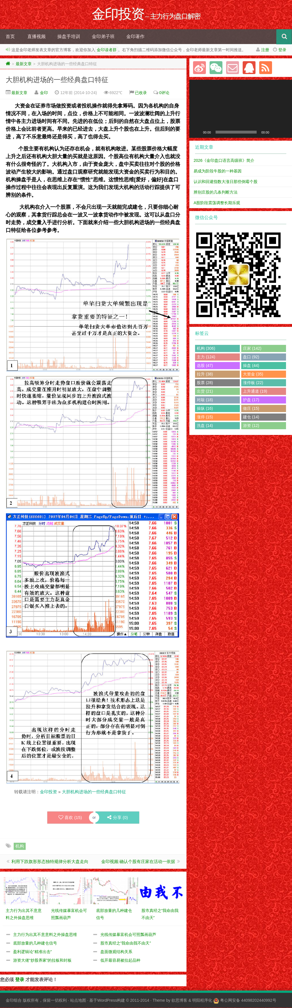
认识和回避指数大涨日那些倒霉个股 (225, 182)
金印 (44, 93)
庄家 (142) (252, 348)
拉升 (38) (205, 374)
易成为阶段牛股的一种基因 (218, 171)
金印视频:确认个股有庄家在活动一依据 (138, 861)
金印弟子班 (103, 36)
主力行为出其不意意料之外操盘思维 (45, 935)
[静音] (275, 132)
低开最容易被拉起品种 (120, 960)
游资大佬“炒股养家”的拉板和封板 (42, 960)
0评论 (164, 93)
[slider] (236, 132)
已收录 (141, 93)
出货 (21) (205, 391)
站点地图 (78, 1000)
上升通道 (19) (255, 391)
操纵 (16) (205, 408)
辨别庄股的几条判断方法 (216, 192)
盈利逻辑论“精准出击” (32, 952)
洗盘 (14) (205, 426)
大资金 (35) (253, 374)
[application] (240, 109)
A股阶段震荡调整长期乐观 (217, 203)
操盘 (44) (251, 365)
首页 (10, 36)
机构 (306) (206, 348)
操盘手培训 (68, 36)
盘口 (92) (251, 357)
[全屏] (284, 132)
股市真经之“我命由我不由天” (125, 943)
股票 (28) (205, 383)
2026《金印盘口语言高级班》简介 (224, 160)
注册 (265, 50)
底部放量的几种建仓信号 (35, 943)
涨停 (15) (205, 417)
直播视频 (36, 36)
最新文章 (24, 64)
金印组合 (14, 1000)
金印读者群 (107, 50)
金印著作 (135, 36)
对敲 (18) (205, 400)
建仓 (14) (251, 417)
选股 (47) (205, 365)
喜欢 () (70, 817)
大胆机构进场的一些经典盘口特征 (57, 80)
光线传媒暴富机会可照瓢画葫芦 (128, 935)
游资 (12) (251, 426)
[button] (240, 109)
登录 (282, 50)
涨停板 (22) (253, 383)
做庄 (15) (251, 408)
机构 (19, 846)
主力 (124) (206, 357)
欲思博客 (179, 1000)
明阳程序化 (202, 1000)
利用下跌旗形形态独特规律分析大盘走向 (49, 861)
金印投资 (48, 792)
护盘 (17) (251, 400)
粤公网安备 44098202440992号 (248, 1000)
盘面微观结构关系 (116, 952)
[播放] (197, 132)
